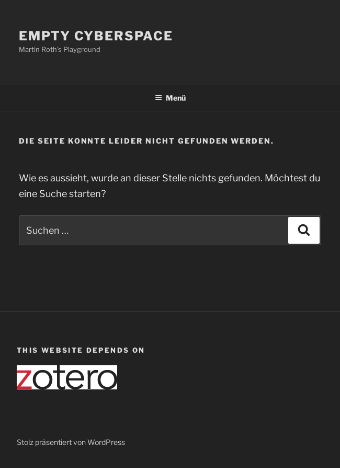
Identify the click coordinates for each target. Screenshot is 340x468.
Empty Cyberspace (96, 35)
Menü (170, 97)
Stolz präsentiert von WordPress (71, 442)
